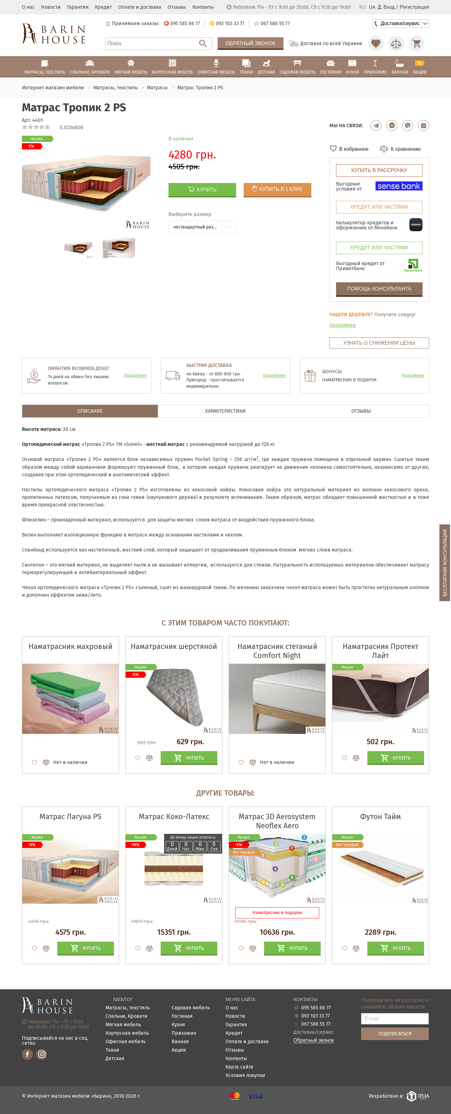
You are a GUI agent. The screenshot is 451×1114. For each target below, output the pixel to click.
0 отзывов (71, 126)
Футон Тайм (380, 816)
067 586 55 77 (315, 1024)
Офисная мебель (126, 1041)
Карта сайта (239, 1067)
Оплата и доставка (139, 7)
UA (372, 7)
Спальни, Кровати (127, 1016)
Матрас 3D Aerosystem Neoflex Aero (277, 821)
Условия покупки (245, 1075)
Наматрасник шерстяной (174, 646)
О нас (28, 7)
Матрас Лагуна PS (70, 816)
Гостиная (182, 1016)
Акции (179, 1050)
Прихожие (184, 1033)
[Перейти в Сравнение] (396, 43)
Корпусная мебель (127, 1033)
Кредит (103, 7)
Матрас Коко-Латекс (174, 816)
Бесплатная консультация (445, 562)
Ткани (112, 1050)
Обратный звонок (250, 43)
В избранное (354, 149)
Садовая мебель (191, 1008)
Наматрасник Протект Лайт (380, 651)
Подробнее (342, 325)
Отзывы (177, 7)
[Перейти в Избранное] (376, 43)
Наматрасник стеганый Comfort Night (277, 651)
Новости (51, 7)
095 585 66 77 (316, 1007)
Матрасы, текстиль (128, 1008)
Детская (115, 1058)
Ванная (180, 1041)
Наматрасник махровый (70, 646)
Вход (386, 7)
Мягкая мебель (123, 1025)
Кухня (178, 1025)
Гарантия (78, 7)
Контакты (203, 7)
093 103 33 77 (315, 1015)
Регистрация (414, 7)
